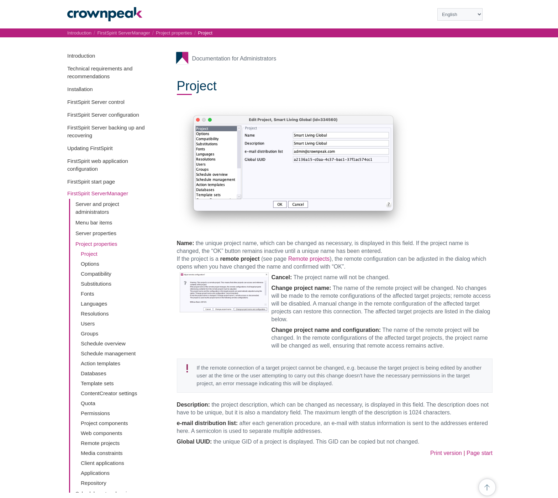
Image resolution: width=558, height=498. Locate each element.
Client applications (102, 463)
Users (88, 323)
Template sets (97, 383)
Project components (104, 423)
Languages (94, 304)
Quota (88, 403)
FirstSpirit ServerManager (97, 193)
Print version (446, 453)
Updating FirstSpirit (90, 148)
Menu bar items (93, 222)
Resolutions (95, 314)
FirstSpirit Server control (96, 102)
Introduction (81, 56)
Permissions (95, 413)
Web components (101, 433)
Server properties (95, 233)
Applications (95, 473)
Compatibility (96, 274)
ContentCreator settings (109, 393)
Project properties (96, 244)
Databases (93, 373)
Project (89, 254)
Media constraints (102, 453)
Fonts (87, 294)
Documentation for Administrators (234, 58)
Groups (89, 333)
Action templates (100, 363)
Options (90, 264)
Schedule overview (103, 343)
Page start (480, 453)
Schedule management (108, 353)
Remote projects (100, 443)
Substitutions (96, 284)
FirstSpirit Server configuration (103, 115)
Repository (93, 483)
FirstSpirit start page (91, 182)
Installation (80, 89)
